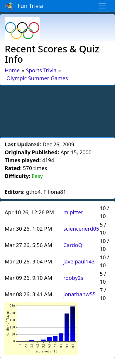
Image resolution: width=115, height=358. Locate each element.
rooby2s (73, 277)
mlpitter (73, 212)
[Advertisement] (57, 110)
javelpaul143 (79, 261)
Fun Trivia (24, 6)
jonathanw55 (79, 294)
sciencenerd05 (81, 228)
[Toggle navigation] (102, 6)
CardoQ (72, 245)
